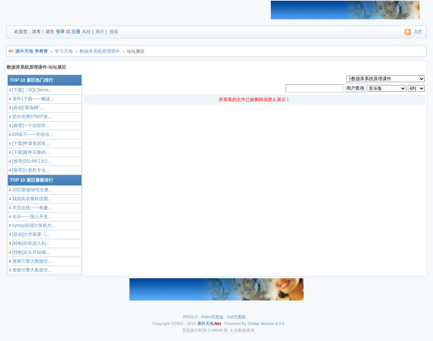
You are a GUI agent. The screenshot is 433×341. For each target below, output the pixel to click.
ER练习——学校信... (32, 134)
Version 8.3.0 (272, 323)
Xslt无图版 (236, 317)
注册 (75, 31)
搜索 (113, 31)
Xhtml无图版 (212, 317)
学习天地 (64, 51)
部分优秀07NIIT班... (31, 116)
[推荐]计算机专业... (30, 170)
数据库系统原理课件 (100, 51)
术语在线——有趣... (31, 207)
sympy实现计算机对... (33, 225)
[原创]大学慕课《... (30, 234)
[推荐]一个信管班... (30, 125)
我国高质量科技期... (31, 198)
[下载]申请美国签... (30, 143)
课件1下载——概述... (32, 98)
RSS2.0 (190, 317)
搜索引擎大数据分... (31, 261)
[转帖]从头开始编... (30, 252)
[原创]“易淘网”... (27, 107)
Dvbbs (253, 323)
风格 (86, 31)
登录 (60, 31)
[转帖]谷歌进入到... (30, 243)
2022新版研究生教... (31, 189)
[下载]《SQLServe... (31, 89)
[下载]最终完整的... (30, 152)
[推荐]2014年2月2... (31, 161)
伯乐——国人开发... (31, 216)
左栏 (418, 31)
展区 (100, 31)
